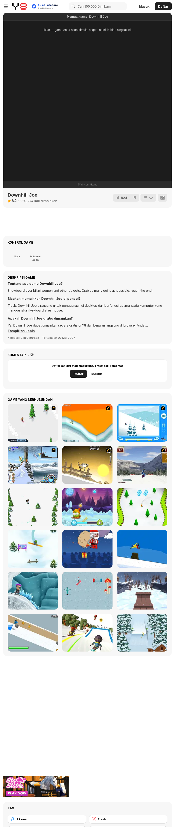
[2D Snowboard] (33, 423)
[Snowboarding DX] (142, 465)
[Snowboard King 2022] (142, 633)
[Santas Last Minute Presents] (87, 549)
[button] (21, 330)
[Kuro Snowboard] (33, 633)
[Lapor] (148, 198)
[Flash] (128, 819)
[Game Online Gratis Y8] (19, 6)
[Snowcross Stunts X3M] (33, 591)
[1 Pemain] (47, 819)
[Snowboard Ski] (142, 507)
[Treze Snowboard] (142, 549)
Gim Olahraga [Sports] (30, 337)
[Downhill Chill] (87, 633)
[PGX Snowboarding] (87, 423)
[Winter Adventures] (87, 507)
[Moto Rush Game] (33, 465)
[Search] (73, 6)
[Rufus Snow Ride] (142, 423)
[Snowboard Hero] (33, 549)
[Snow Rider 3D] (142, 591)
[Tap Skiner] (33, 507)
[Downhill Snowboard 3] (87, 465)
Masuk (144, 6)
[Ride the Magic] (87, 591)
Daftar (163, 6)
